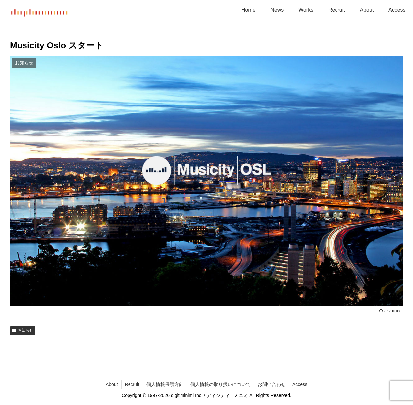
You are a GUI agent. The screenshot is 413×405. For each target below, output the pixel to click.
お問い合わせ (271, 384)
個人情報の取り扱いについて (220, 384)
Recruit (132, 384)
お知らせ (22, 330)
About (112, 384)
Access (299, 384)
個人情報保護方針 (164, 384)
